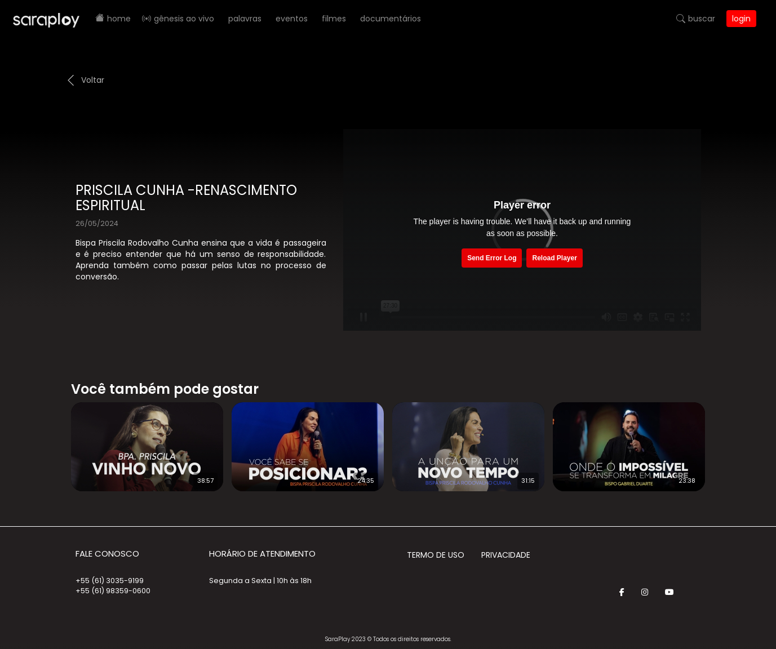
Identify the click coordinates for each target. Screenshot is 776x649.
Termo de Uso (435, 555)
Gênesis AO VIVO (184, 18)
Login (741, 18)
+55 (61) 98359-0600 (113, 590)
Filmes (334, 18)
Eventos (292, 18)
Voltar (92, 80)
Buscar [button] (701, 18)
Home (119, 18)
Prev (54, 439)
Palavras (244, 18)
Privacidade (505, 555)
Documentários (390, 18)
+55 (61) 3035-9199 (110, 580)
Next (723, 439)
